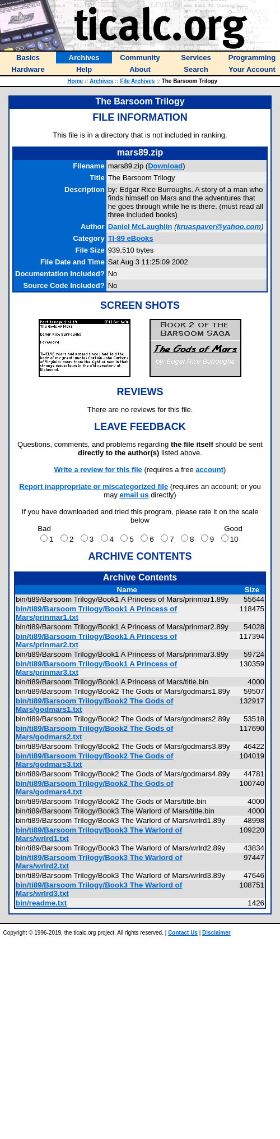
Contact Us (183, 933)
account (209, 469)
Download (165, 166)
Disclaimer (216, 933)
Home (75, 81)
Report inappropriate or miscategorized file (93, 486)
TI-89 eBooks (130, 238)
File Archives (137, 81)
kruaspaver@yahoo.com (218, 226)
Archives (101, 81)
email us (134, 495)
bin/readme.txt (41, 903)
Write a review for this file (98, 469)
